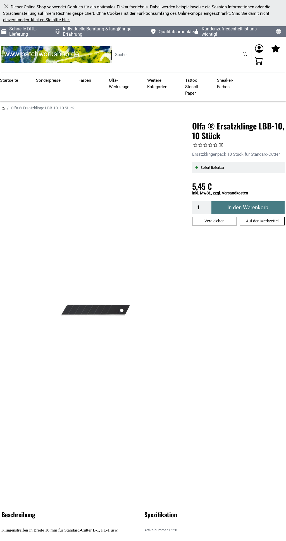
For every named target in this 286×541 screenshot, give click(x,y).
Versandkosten (235, 193)
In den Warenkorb (247, 208)
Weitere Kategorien (157, 83)
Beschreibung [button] (18, 514)
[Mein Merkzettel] (275, 48)
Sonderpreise (48, 80)
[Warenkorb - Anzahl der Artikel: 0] (259, 61)
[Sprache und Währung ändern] (278, 31)
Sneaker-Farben (225, 83)
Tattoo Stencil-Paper (192, 87)
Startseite (9, 80)
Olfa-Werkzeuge (119, 83)
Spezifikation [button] (160, 514)
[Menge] (202, 207)
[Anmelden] (259, 48)
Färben (84, 80)
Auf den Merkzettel (262, 221)
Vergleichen (214, 221)
